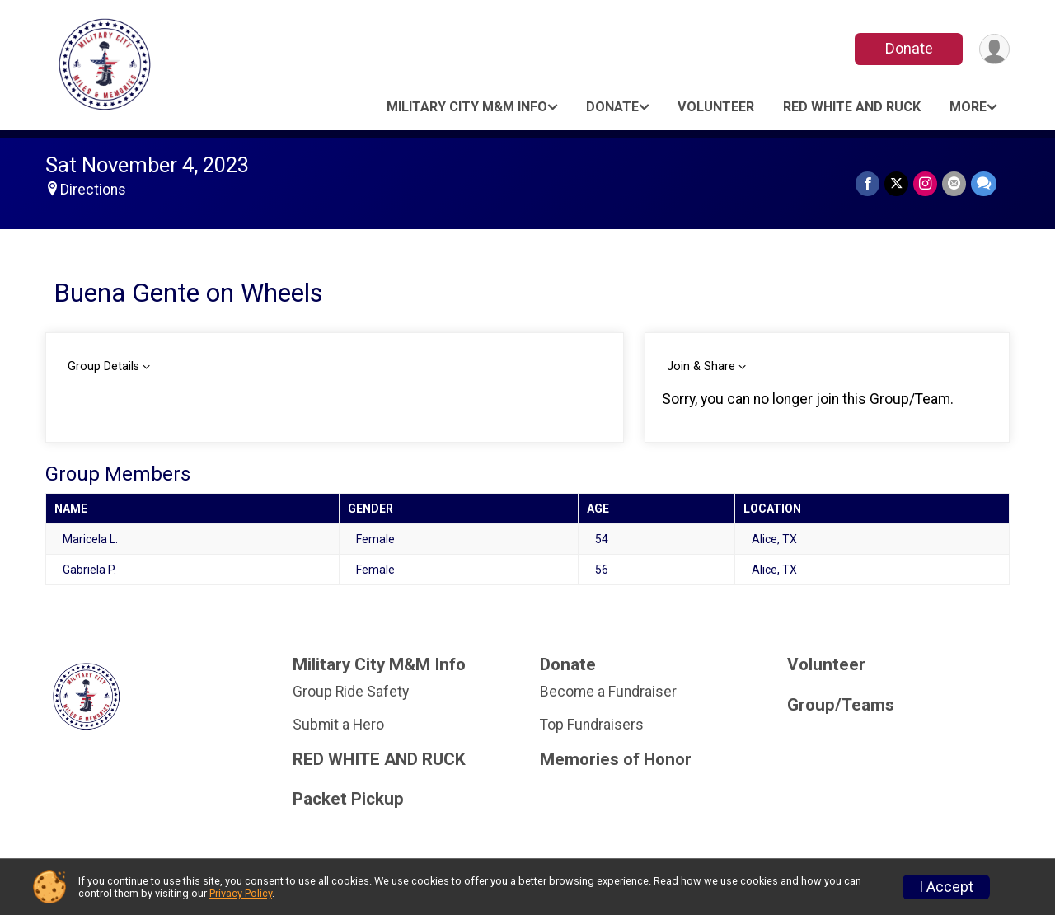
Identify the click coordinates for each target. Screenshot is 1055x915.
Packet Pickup (348, 799)
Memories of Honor (616, 759)
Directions (93, 189)
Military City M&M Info (467, 107)
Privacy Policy (240, 893)
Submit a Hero (338, 724)
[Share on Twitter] (896, 183)
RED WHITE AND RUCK (852, 107)
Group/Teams (840, 705)
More (968, 107)
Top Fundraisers (592, 724)
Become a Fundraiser (608, 691)
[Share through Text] (983, 183)
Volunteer (716, 107)
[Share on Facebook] (867, 183)
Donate (909, 48)
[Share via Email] (954, 183)
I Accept (946, 887)
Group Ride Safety (351, 691)
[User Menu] (994, 49)
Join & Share (701, 366)
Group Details (103, 366)
